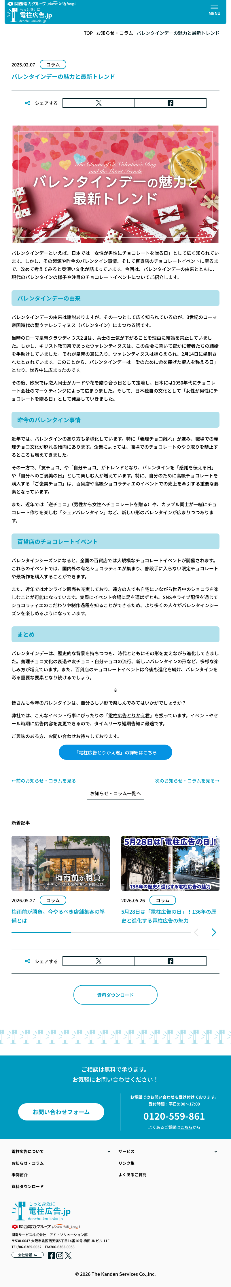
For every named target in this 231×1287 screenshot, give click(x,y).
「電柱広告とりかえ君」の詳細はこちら (115, 752)
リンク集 (126, 1163)
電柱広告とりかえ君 (129, 715)
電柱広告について (28, 1151)
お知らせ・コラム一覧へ (115, 793)
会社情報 (25, 1254)
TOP (88, 32)
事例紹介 (20, 1174)
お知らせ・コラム (114, 32)
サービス (126, 1151)
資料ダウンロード (115, 994)
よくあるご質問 (132, 1174)
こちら (186, 1127)
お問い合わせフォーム (61, 1112)
